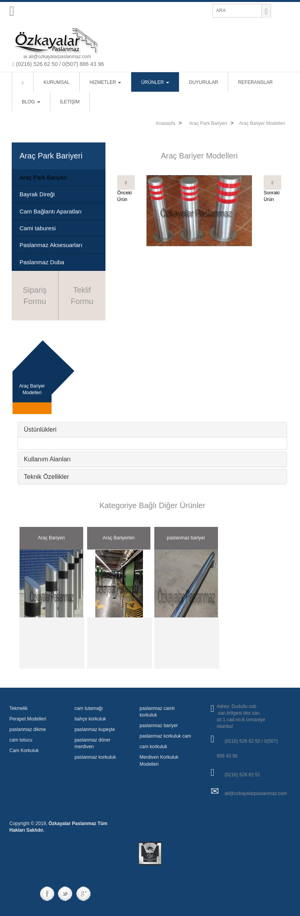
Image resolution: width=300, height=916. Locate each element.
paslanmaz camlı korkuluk (157, 712)
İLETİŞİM (70, 102)
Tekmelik (18, 708)
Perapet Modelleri (27, 719)
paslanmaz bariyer (158, 725)
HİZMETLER (105, 82)
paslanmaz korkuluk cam (165, 736)
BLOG (31, 102)
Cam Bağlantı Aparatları (51, 211)
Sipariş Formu (34, 296)
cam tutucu (20, 740)
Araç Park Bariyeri (208, 123)
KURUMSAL (56, 82)
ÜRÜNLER (155, 82)
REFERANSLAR (255, 82)
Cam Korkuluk (24, 750)
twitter (66, 893)
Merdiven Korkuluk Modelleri (158, 760)
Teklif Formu (82, 296)
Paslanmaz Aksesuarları (51, 245)
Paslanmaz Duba (42, 262)
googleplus (83, 893)
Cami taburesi (38, 228)
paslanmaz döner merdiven (93, 743)
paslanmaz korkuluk (95, 757)
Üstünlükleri (40, 429)
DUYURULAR (203, 82)
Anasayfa (165, 123)
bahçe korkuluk (90, 719)
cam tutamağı (89, 708)
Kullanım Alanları (47, 459)
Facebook (48, 893)
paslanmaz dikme (27, 729)
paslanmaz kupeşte (95, 729)
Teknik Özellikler (46, 476)
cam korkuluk (153, 746)
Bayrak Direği (37, 194)
